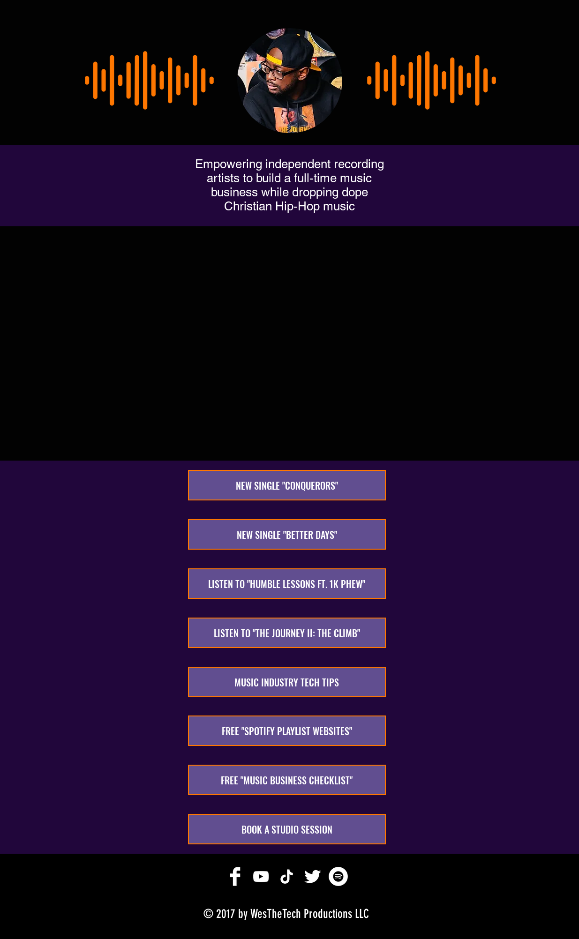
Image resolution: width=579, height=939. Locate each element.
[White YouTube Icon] (261, 876)
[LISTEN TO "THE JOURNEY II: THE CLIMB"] (287, 633)
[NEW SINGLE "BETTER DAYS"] (287, 534)
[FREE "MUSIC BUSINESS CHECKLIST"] (287, 780)
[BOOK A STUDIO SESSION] (287, 829)
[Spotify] (338, 876)
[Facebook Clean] (235, 876)
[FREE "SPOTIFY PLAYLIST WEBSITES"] (287, 730)
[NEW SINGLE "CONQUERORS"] (287, 485)
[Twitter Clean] (312, 876)
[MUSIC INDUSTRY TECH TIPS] (287, 682)
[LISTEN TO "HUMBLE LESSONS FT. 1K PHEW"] (287, 583)
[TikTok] (286, 876)
